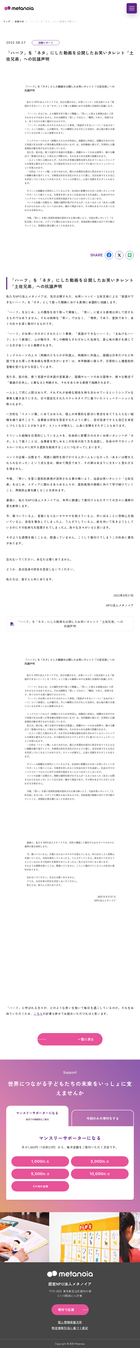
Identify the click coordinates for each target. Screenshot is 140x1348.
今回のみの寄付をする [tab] (102, 1118)
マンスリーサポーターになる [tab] (37, 1116)
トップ (6, 21)
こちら (38, 1014)
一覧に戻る (86, 1039)
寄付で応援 (66, 1309)
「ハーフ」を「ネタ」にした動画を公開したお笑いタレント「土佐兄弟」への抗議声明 (70, 624)
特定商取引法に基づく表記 (70, 1328)
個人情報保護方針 (70, 1322)
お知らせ (19, 21)
